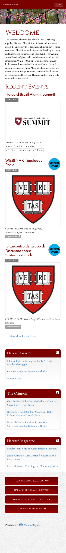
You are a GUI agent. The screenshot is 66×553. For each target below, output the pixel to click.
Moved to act (14, 378)
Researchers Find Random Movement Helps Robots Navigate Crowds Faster (30, 413)
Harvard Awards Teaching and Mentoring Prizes (32, 466)
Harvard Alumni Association (32, 481)
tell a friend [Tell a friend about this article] (11, 150)
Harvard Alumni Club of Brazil (10, 4)
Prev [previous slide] (4, 14)
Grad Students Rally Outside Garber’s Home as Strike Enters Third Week (31, 403)
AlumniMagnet (29, 525)
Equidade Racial (13, 236)
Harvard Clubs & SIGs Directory (31, 499)
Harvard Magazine (21, 440)
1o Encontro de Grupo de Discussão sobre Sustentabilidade (25, 250)
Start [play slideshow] (32, 11)
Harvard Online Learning (32, 508)
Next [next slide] (61, 14)
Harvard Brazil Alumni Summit (30, 95)
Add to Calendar (35, 150)
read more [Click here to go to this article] (22, 150)
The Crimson (17, 393)
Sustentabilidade (13, 326)
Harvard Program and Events (31, 490)
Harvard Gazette (19, 353)
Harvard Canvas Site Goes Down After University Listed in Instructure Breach (27, 424)
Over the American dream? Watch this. (27, 371)
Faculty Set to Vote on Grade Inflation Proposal (32, 448)
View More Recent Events (23, 336)
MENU (59, 4)
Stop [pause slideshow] (34, 11)
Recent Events (26, 87)
